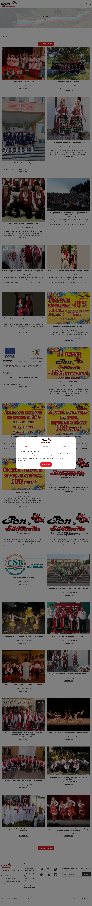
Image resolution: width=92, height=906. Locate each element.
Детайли (46, 447)
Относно (66, 447)
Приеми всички (46, 464)
